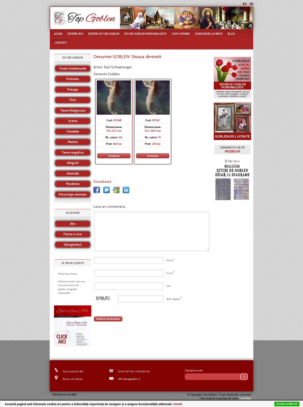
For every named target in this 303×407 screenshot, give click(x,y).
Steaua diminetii (146, 56)
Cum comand (181, 33)
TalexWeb (245, 398)
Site (168, 286)
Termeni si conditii (64, 394)
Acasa (58, 33)
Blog (231, 33)
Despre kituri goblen (103, 33)
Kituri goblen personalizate (145, 33)
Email (169, 273)
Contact (61, 42)
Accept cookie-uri (286, 403)
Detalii (177, 404)
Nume (169, 260)
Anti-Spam (173, 299)
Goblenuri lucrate (209, 33)
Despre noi (75, 33)
